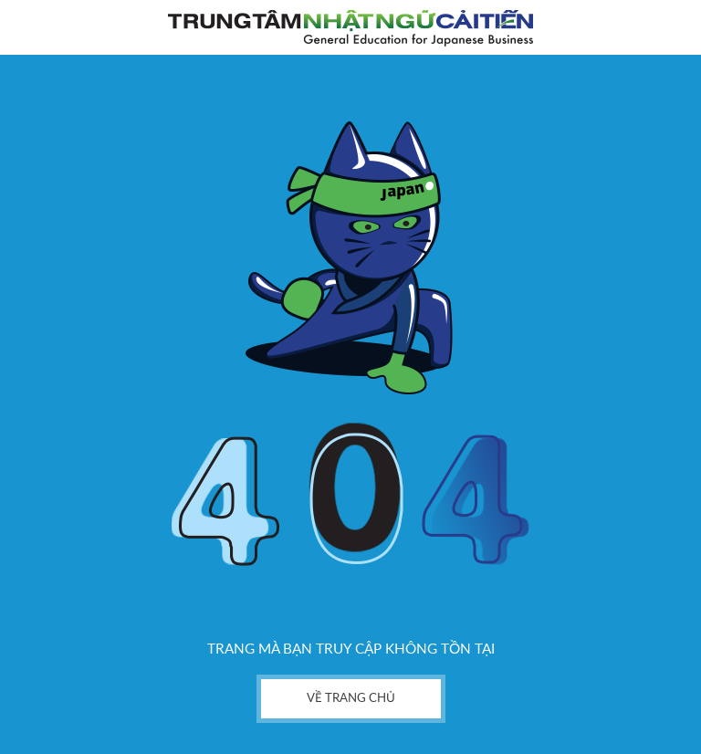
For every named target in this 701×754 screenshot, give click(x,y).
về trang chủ (351, 699)
